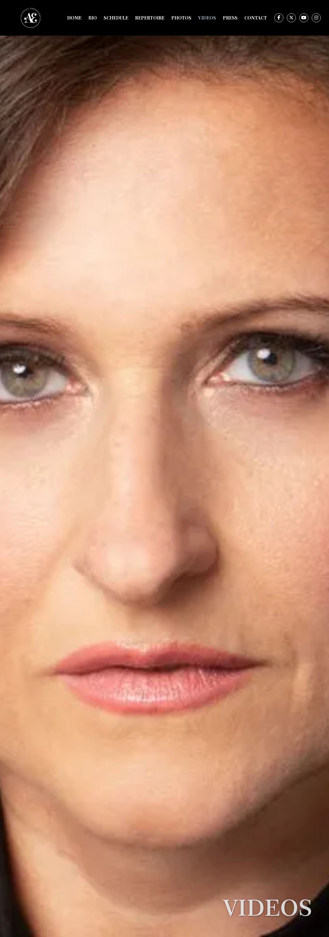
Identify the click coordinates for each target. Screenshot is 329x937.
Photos (181, 18)
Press (230, 18)
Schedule (116, 18)
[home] (30, 17)
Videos (207, 18)
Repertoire (149, 18)
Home (74, 18)
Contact (255, 18)
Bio (92, 18)
